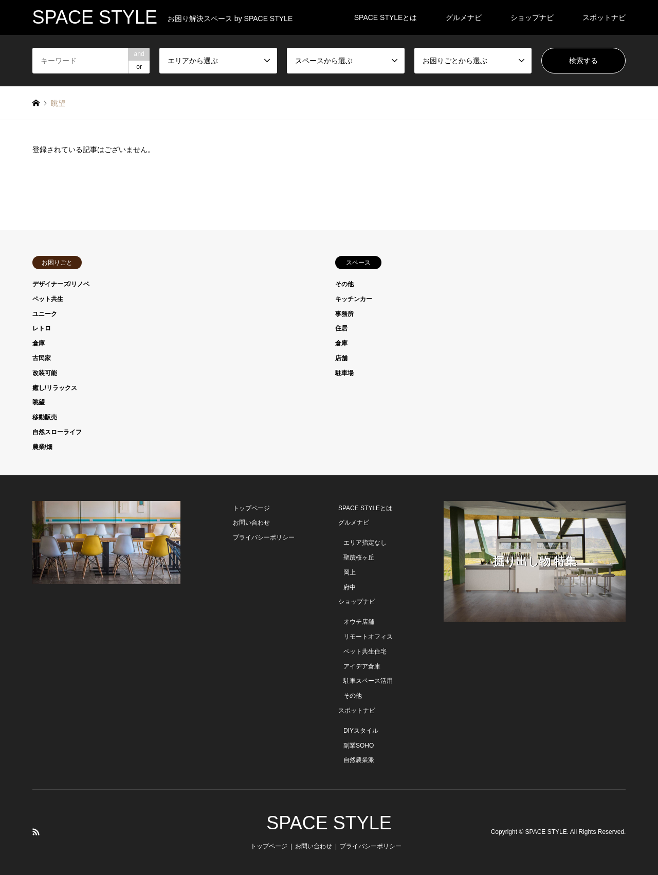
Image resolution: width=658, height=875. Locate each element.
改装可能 (44, 373)
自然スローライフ (57, 432)
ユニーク (44, 314)
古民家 (41, 358)
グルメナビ (464, 17)
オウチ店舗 (358, 621)
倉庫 (38, 343)
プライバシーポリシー (264, 537)
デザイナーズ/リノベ (60, 284)
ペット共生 (47, 299)
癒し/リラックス (54, 388)
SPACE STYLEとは (385, 17)
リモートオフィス (368, 636)
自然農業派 (358, 760)
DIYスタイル (360, 730)
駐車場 (344, 373)
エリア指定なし (365, 542)
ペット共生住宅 (365, 651)
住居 (341, 328)
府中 (349, 587)
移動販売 (44, 417)
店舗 (341, 358)
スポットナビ (604, 17)
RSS (36, 831)
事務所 (344, 314)
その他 (344, 284)
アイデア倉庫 (361, 666)
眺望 (38, 402)
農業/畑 (42, 447)
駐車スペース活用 (368, 680)
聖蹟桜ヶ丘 (358, 557)
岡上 (349, 572)
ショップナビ (532, 17)
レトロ (41, 328)
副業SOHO (358, 745)
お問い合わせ (251, 522)
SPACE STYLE (328, 822)
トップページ (251, 508)
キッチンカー (353, 299)
